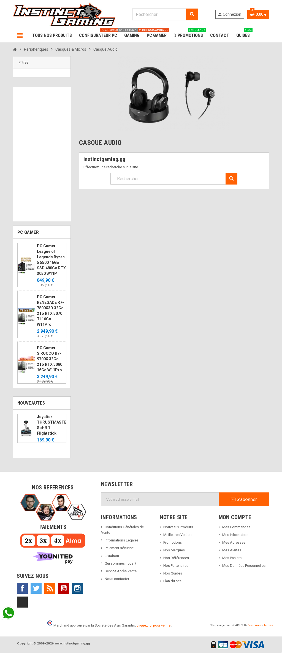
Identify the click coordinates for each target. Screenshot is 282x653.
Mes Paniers (232, 558)
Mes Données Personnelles (243, 565)
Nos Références (176, 558)
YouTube (63, 588)
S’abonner (244, 499)
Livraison (112, 556)
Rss (49, 588)
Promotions (172, 542)
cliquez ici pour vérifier (154, 625)
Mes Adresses (233, 542)
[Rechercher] (165, 14)
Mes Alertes (231, 550)
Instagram (77, 588)
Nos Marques (174, 550)
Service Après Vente (121, 571)
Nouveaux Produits (178, 527)
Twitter (36, 588)
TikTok (22, 602)
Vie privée (254, 625)
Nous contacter (117, 579)
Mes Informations (236, 535)
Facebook (22, 588)
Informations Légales (122, 540)
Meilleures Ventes (177, 535)
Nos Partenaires (175, 565)
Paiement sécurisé (119, 548)
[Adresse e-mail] (160, 499)
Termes (268, 625)
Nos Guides (172, 573)
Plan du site (172, 581)
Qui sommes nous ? (120, 563)
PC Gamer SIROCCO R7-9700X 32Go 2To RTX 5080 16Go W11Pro (49, 359)
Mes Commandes (236, 527)
